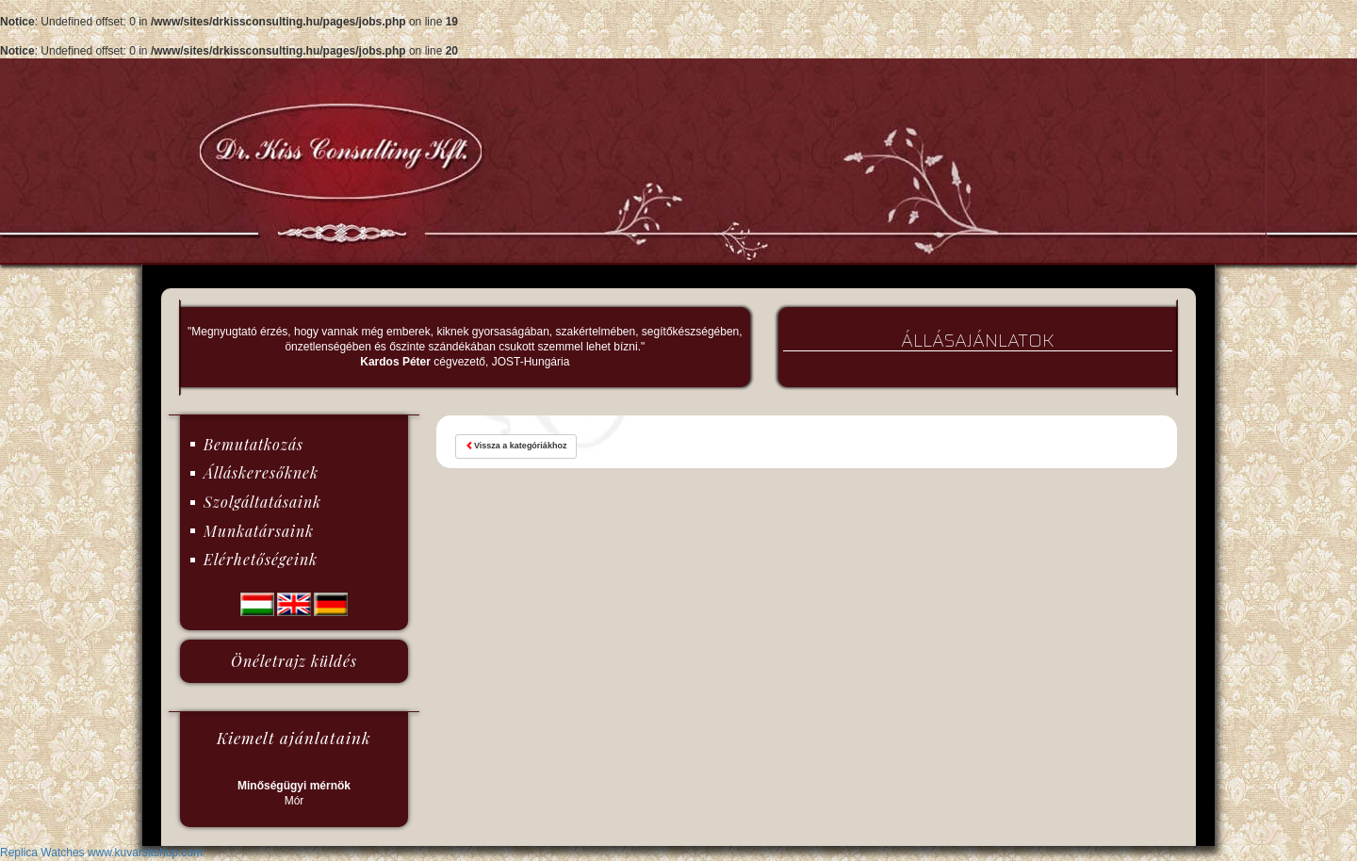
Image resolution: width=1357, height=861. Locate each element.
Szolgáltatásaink (262, 502)
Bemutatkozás (253, 444)
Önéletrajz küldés (294, 661)
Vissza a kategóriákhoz (516, 445)
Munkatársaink (259, 531)
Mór (294, 793)
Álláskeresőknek (261, 472)
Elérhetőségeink (261, 559)
